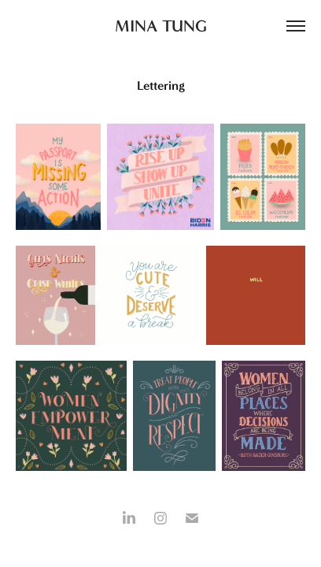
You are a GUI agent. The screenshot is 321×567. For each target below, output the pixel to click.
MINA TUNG (161, 25)
